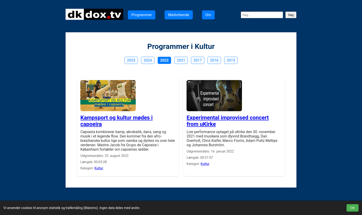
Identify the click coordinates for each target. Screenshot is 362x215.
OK (352, 208)
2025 (131, 60)
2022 (164, 60)
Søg (291, 15)
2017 (197, 60)
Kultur (98, 168)
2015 (231, 60)
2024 (148, 60)
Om (208, 15)
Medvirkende (178, 15)
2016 (214, 60)
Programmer (141, 15)
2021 (181, 60)
